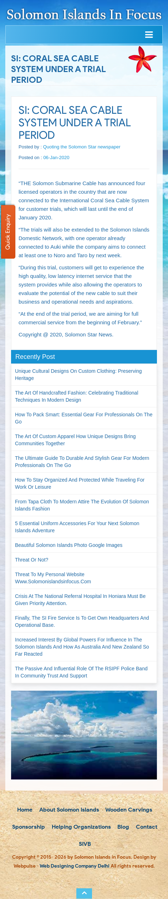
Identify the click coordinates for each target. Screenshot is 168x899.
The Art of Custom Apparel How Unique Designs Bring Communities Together (75, 439)
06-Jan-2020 (56, 157)
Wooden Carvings (128, 809)
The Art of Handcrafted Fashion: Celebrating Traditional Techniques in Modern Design (76, 396)
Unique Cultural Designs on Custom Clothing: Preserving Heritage (78, 374)
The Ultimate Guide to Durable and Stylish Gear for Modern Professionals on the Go (82, 461)
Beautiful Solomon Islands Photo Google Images (68, 545)
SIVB (84, 843)
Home (24, 809)
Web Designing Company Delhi (75, 866)
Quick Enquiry (7, 232)
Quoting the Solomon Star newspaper (82, 146)
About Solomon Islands (68, 809)
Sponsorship (28, 826)
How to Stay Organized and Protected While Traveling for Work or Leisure (79, 483)
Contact (145, 826)
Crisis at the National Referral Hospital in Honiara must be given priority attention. (80, 599)
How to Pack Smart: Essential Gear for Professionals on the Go (83, 418)
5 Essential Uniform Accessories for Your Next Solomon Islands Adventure (77, 526)
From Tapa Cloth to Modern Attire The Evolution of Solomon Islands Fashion (82, 505)
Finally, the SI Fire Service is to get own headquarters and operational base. (82, 621)
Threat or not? (31, 560)
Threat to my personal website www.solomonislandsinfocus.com (53, 578)
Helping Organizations (80, 826)
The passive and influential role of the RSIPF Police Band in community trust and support (81, 672)
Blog (122, 826)
